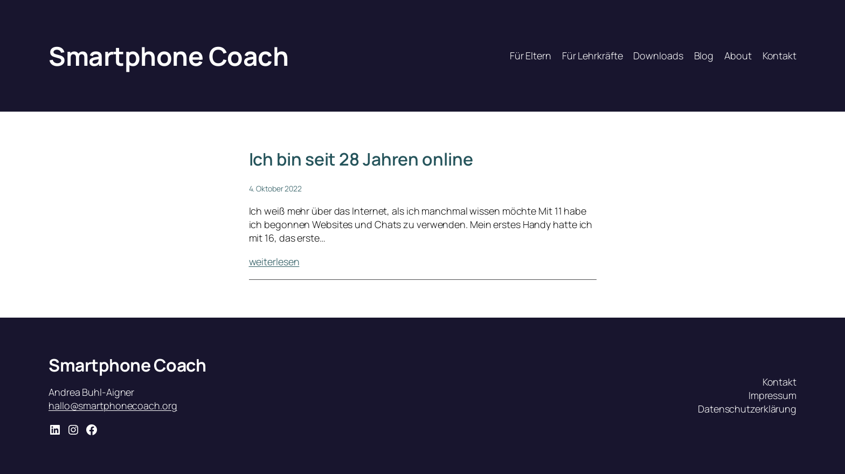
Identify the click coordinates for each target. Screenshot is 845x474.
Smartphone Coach (168, 55)
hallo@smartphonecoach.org (113, 405)
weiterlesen (274, 261)
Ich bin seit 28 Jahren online (361, 159)
